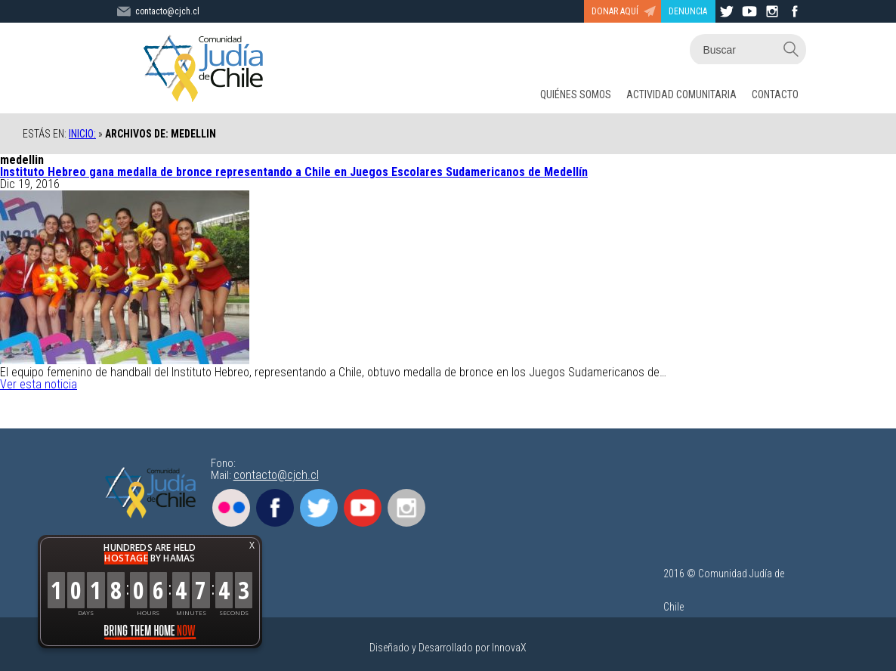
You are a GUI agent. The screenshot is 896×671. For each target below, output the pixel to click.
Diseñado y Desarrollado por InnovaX (448, 648)
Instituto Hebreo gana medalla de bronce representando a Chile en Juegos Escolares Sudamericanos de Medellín (294, 172)
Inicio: (82, 134)
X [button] (252, 545)
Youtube (363, 508)
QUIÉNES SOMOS (575, 94)
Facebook (275, 508)
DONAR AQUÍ (615, 11)
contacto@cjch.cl (276, 475)
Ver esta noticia (38, 384)
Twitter (319, 508)
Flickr (231, 508)
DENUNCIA (688, 11)
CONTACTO (775, 94)
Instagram (406, 508)
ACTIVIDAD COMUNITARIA (681, 94)
